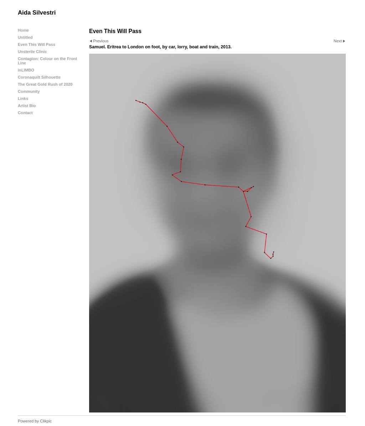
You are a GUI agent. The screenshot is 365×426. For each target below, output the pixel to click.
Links (23, 98)
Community (29, 91)
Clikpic (46, 421)
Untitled (25, 37)
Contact (25, 113)
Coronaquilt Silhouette (39, 77)
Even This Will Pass (36, 44)
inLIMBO (26, 70)
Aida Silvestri (37, 12)
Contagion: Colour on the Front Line (47, 61)
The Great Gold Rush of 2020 (45, 84)
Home (23, 30)
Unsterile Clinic (32, 51)
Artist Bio (27, 105)
